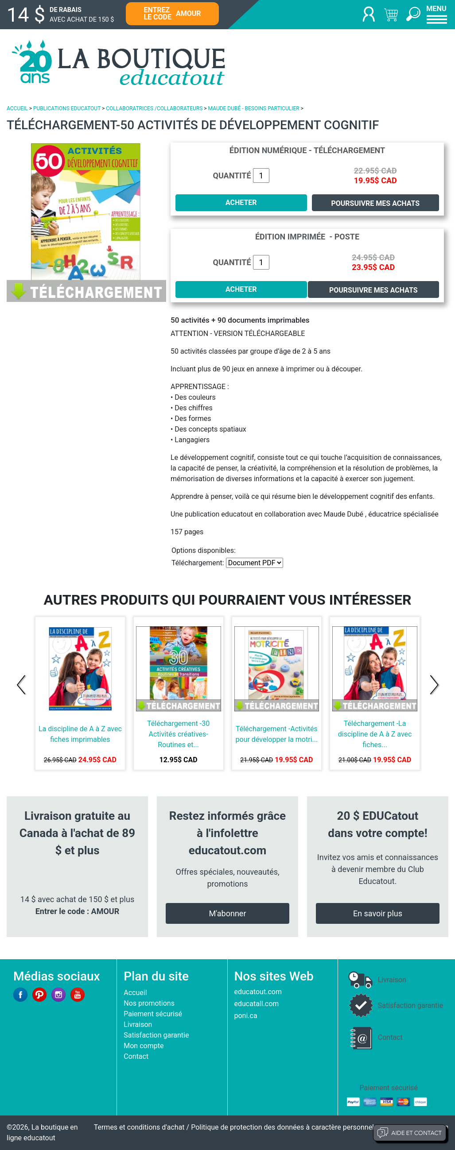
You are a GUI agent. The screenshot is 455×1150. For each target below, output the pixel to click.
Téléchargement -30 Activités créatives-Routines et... (178, 734)
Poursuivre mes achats (375, 203)
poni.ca (245, 1015)
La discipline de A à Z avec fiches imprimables (80, 734)
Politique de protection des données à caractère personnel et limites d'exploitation (319, 1127)
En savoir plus (377, 913)
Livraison (138, 1024)
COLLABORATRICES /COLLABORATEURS (154, 108)
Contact (136, 1056)
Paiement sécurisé (153, 1014)
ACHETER (241, 202)
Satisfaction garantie (156, 1035)
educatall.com (256, 1003)
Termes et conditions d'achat (139, 1127)
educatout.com (258, 992)
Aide (409, 1132)
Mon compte (143, 1046)
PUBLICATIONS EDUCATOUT (67, 108)
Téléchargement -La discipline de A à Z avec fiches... (375, 734)
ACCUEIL (17, 108)
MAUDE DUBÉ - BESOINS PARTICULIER (253, 108)
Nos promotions (149, 1003)
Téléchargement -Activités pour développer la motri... (277, 734)
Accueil (135, 992)
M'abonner (227, 913)
